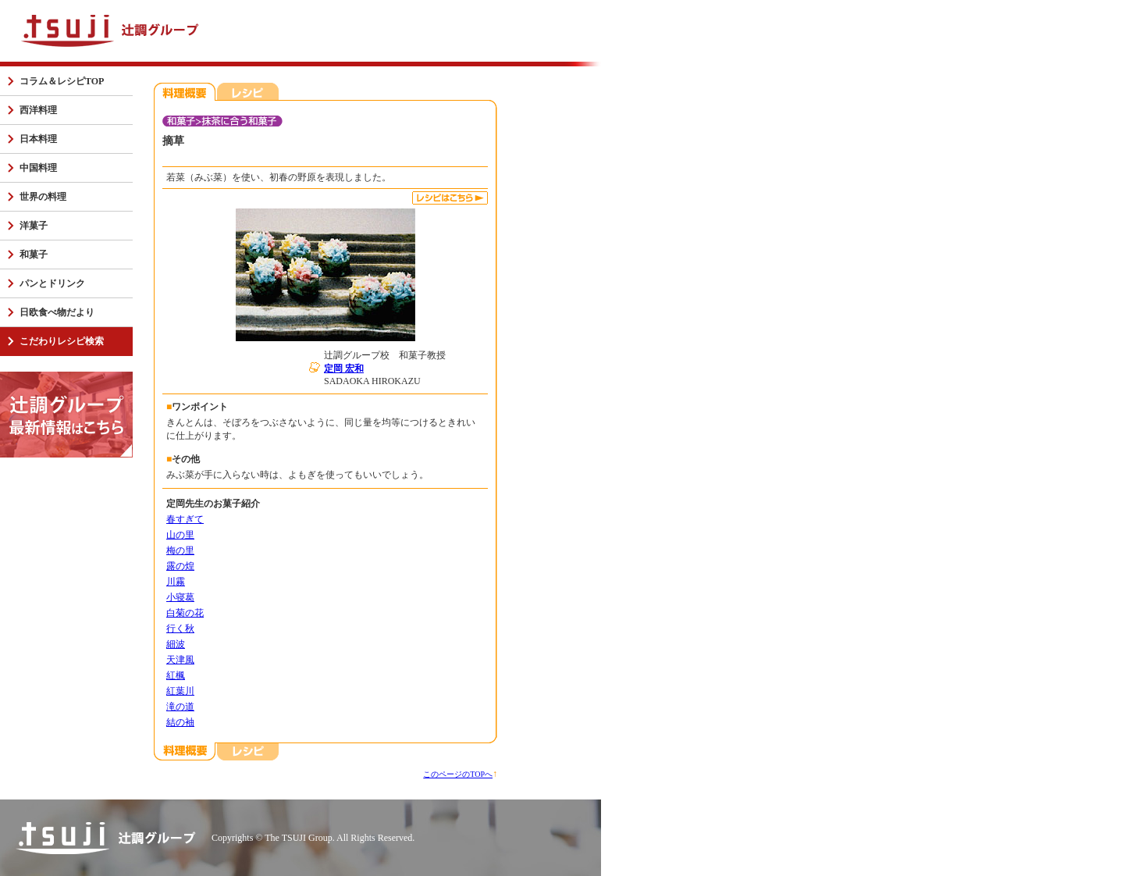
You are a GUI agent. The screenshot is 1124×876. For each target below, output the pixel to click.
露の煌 (180, 566)
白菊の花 (185, 612)
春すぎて (185, 519)
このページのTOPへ (458, 774)
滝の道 (180, 706)
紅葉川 (180, 690)
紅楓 (175, 675)
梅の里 (180, 550)
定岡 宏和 (344, 368)
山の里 (180, 534)
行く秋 (180, 628)
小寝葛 (180, 597)
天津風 (180, 659)
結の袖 (180, 722)
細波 (175, 644)
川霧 (175, 581)
